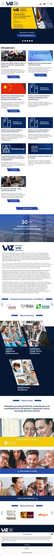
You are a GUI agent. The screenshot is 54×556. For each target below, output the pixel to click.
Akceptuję (27, 545)
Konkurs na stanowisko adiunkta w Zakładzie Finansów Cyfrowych (39, 131)
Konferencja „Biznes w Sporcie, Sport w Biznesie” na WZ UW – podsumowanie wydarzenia (13, 65)
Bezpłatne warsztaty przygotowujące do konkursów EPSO (40, 64)
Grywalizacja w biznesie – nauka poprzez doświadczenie (11, 189)
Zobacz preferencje (27, 552)
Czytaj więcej (13, 76)
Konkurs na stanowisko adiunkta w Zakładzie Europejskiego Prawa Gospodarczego (39, 97)
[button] (52, 534)
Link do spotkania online (26, 35)
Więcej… (37, 292)
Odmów (27, 548)
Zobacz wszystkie (27, 208)
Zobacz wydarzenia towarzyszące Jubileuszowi (27, 233)
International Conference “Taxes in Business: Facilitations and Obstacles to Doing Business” (12, 158)
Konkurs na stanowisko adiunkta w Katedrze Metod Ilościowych (12, 131)
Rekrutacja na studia (27, 471)
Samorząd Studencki (27, 498)
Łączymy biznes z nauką (26, 439)
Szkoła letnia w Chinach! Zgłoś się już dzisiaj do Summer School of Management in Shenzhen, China (12, 97)
